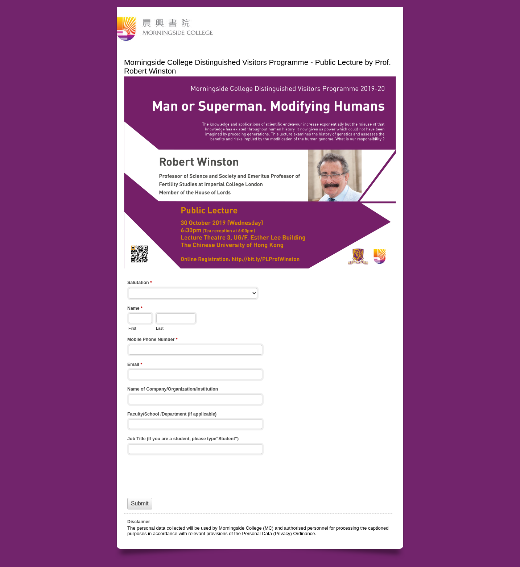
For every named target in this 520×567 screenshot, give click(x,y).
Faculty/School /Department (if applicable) (171, 414)
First (132, 328)
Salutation (139, 283)
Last (160, 328)
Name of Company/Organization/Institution (172, 389)
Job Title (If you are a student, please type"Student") (183, 438)
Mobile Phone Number (152, 340)
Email (134, 365)
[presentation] (182, 475)
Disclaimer (138, 521)
